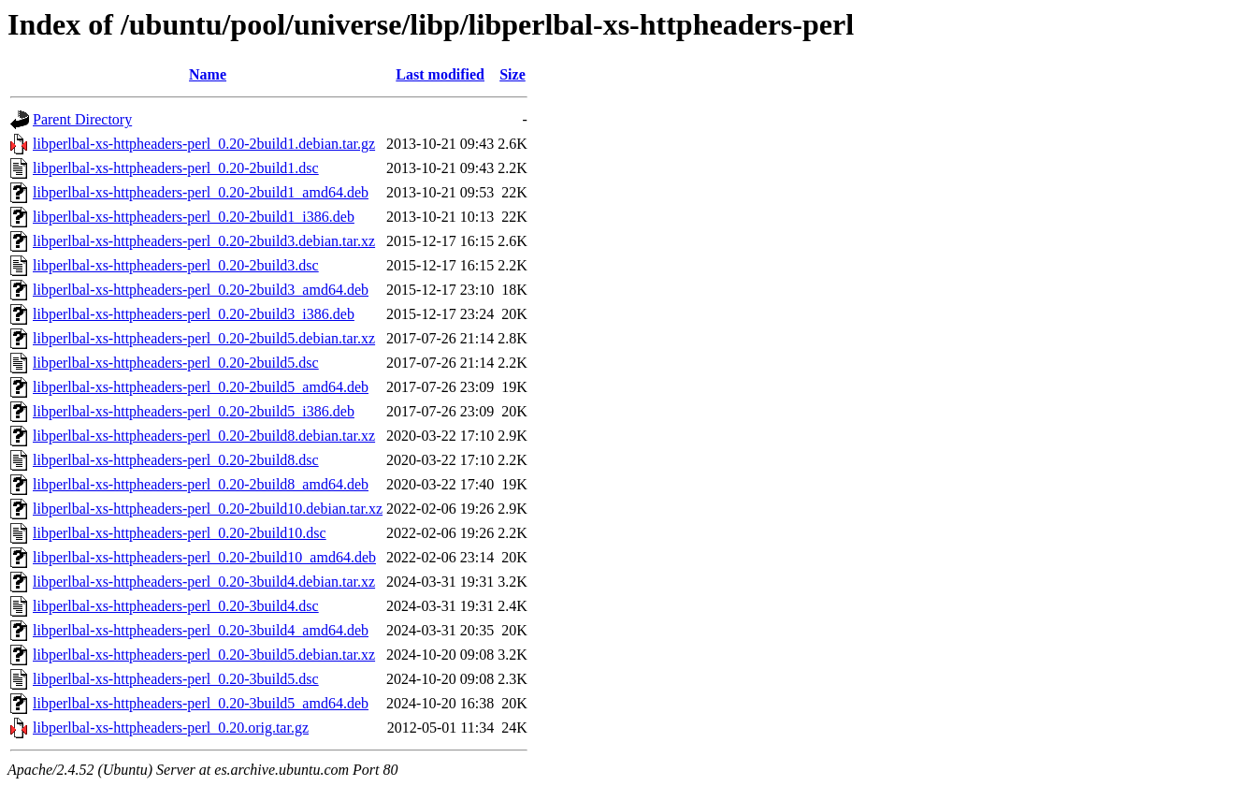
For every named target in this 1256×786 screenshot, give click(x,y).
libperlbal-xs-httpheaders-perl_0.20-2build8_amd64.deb (200, 484)
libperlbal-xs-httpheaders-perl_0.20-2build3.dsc (176, 265)
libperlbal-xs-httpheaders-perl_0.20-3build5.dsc (176, 679)
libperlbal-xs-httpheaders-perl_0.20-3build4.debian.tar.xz (204, 582)
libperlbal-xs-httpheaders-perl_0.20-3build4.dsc (176, 606)
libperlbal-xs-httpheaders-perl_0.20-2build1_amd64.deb (200, 192)
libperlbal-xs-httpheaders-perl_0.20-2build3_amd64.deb (200, 290)
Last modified (440, 74)
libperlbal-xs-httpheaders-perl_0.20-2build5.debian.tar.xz (204, 338)
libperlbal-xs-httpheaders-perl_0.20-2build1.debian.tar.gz (204, 144)
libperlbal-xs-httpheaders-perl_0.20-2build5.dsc (176, 363)
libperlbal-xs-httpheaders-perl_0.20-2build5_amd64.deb (200, 387)
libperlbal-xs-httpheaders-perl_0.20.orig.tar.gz (171, 727)
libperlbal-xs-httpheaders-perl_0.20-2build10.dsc (179, 533)
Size (512, 74)
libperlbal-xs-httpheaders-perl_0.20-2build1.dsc (176, 168)
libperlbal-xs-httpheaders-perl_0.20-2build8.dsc (176, 460)
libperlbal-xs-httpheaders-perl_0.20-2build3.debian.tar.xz (204, 241)
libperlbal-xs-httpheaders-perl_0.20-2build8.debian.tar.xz (204, 436)
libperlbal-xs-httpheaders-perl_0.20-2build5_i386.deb (193, 411)
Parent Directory (82, 119)
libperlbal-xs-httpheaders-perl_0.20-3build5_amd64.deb (200, 703)
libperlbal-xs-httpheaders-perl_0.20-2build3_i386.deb (193, 314)
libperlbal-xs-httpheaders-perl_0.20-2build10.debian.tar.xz (208, 509)
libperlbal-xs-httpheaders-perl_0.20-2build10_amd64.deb (204, 557)
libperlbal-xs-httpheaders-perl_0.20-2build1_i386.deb (193, 217)
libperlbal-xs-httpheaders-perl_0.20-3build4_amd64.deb (200, 630)
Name (207, 74)
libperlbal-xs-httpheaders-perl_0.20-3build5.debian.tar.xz (204, 654)
